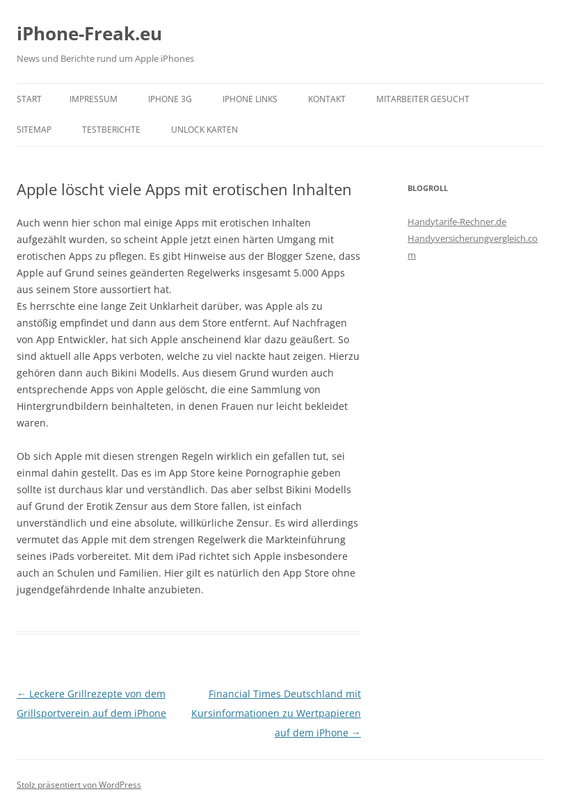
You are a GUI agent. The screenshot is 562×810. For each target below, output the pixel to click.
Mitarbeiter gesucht (422, 99)
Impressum (94, 99)
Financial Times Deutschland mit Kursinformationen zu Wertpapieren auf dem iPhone (276, 713)
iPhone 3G (170, 99)
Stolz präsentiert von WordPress (79, 785)
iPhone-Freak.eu (89, 33)
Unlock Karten (204, 129)
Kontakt (327, 99)
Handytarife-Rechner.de (457, 221)
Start (29, 99)
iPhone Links (250, 99)
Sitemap (34, 129)
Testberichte (111, 129)
